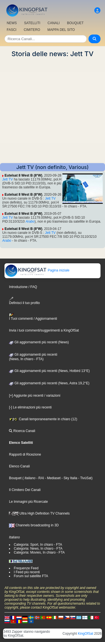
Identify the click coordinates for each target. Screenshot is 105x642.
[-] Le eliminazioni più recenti (30, 407)
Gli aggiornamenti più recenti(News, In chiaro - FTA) (33, 357)
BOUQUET (75, 23)
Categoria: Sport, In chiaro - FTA (38, 545)
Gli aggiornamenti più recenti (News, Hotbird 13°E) (49, 371)
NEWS (12, 23)
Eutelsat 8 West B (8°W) (23, 175)
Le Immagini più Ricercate (28, 502)
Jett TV (7, 179)
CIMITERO (32, 30)
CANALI (54, 23)
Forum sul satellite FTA (31, 576)
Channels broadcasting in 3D (34, 525)
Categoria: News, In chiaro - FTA (38, 548)
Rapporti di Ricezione (25, 454)
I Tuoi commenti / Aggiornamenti (33, 317)
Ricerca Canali (22, 431)
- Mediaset (52, 478)
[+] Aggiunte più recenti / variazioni (34, 395)
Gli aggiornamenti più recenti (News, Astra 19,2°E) (49, 383)
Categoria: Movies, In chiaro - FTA (39, 552)
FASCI (12, 30)
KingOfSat (85, 634)
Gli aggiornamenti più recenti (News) (39, 342)
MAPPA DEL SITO (61, 30)
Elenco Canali (19, 466)
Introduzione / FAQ (23, 287)
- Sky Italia (68, 478)
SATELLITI (32, 23)
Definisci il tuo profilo (24, 301)
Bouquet (15, 478)
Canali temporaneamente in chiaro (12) (43, 419)
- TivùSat (84, 478)
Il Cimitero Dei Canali (25, 490)
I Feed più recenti (27, 572)
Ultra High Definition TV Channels (39, 513)
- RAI (39, 478)
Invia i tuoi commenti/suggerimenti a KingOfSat (44, 330)
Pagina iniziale (37, 270)
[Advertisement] (52, 110)
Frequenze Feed (26, 568)
